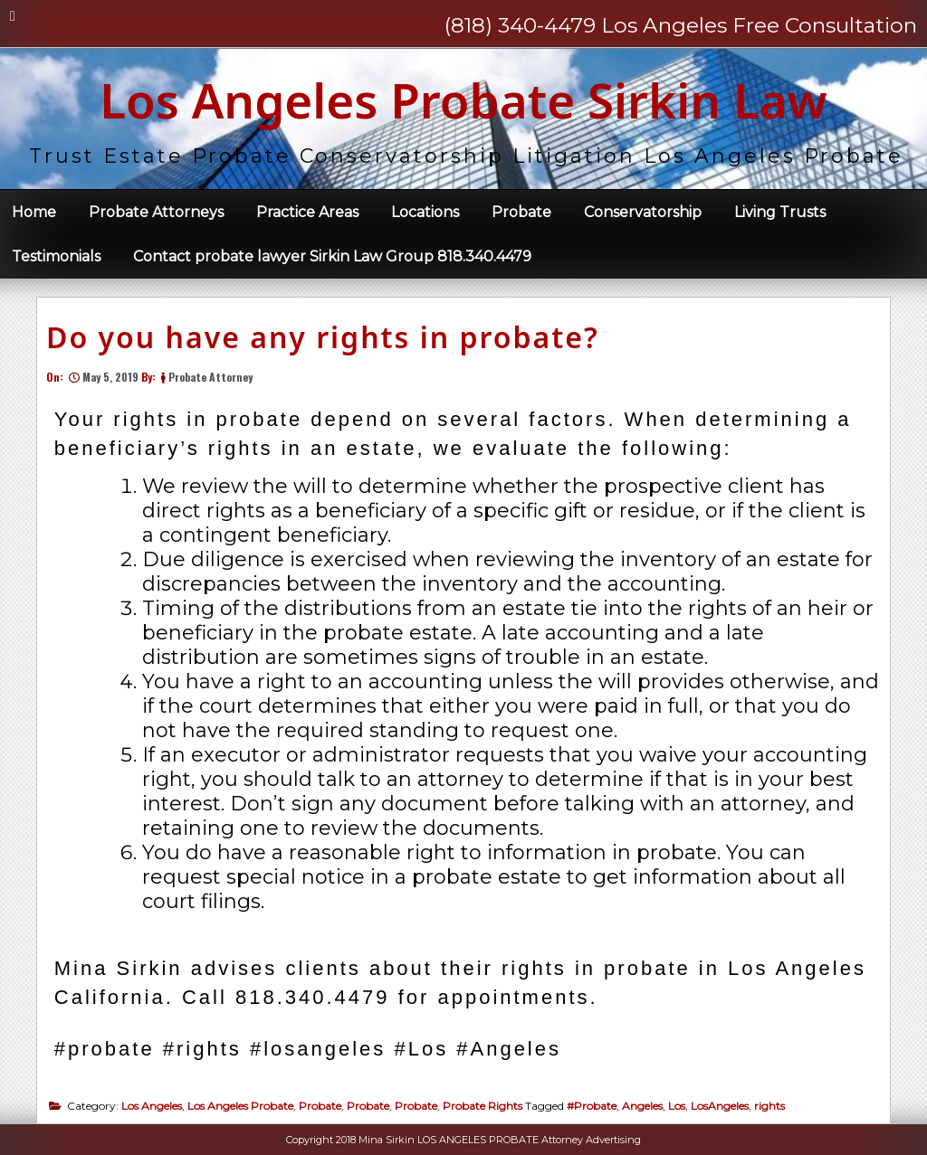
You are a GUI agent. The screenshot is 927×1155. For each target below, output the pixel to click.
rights (769, 1105)
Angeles (642, 1105)
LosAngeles (720, 1105)
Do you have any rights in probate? (322, 336)
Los (676, 1105)
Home (34, 212)
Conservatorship (643, 212)
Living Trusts (780, 212)
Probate (521, 212)
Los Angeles (151, 1105)
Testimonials (56, 256)
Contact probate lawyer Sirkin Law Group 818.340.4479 (332, 256)
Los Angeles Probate (240, 1105)
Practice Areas (307, 212)
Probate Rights (482, 1105)
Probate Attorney (210, 376)
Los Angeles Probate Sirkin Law (463, 100)
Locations (425, 212)
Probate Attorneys (156, 212)
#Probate (591, 1105)
